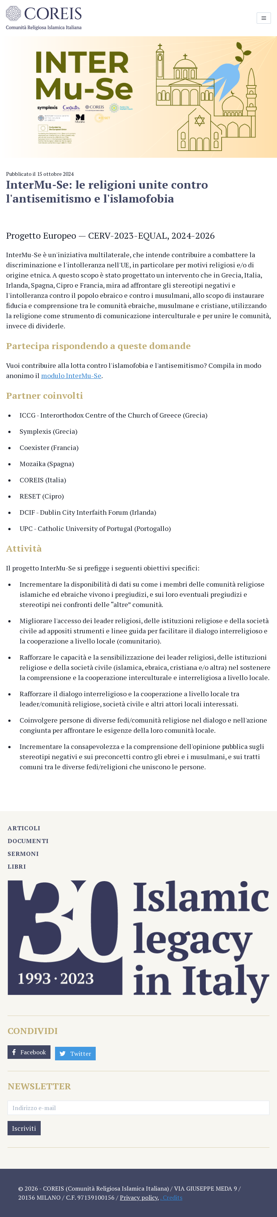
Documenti (28, 841)
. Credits (171, 1197)
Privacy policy (139, 1197)
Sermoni (23, 853)
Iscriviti (24, 1128)
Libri (17, 866)
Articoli (24, 828)
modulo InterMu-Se (71, 375)
